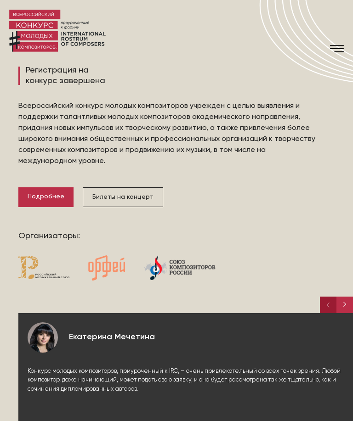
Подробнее (46, 196)
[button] (344, 305)
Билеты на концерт (123, 197)
